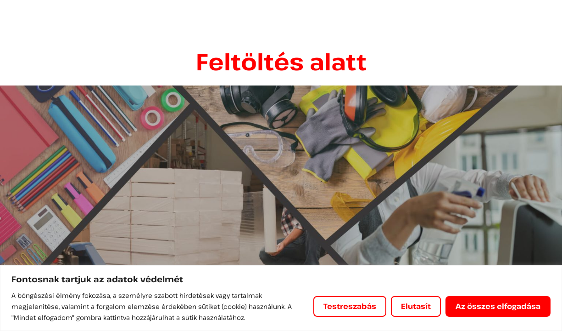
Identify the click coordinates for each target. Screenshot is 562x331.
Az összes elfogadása (498, 306)
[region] (281, 298)
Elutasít (416, 306)
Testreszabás (349, 306)
